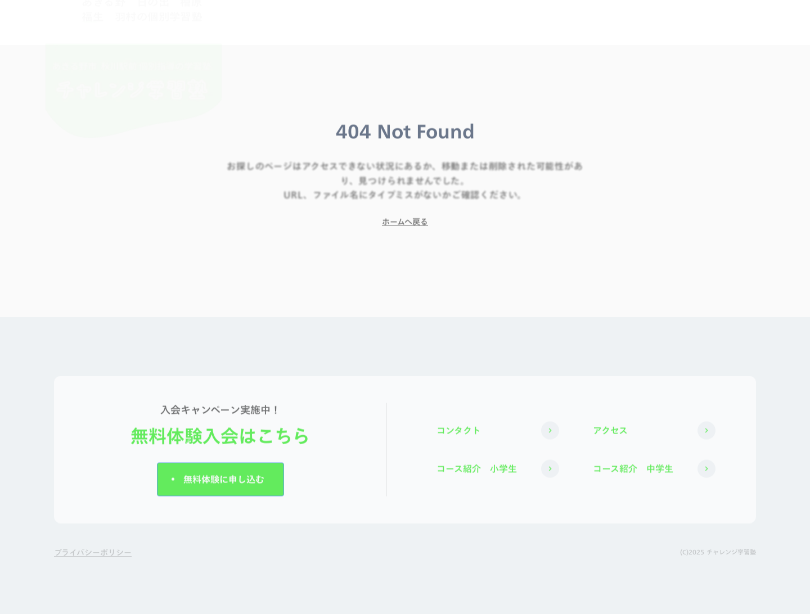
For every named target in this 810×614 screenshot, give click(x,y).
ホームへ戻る (405, 225)
